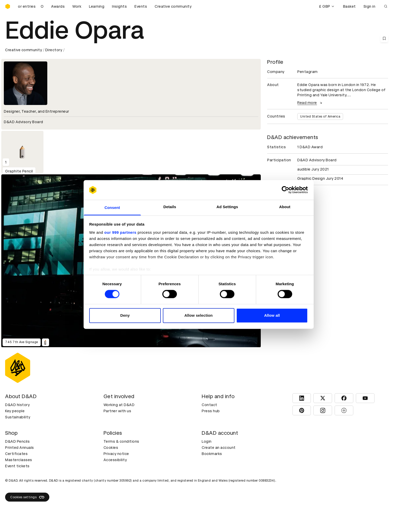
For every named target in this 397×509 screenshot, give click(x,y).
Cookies (111, 448)
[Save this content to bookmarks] (384, 38)
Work (76, 6)
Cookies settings (27, 497)
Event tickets (17, 466)
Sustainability (17, 417)
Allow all (272, 315)
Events (140, 6)
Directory (53, 50)
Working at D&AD (119, 405)
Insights (119, 6)
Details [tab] (169, 207)
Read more (310, 102)
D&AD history (17, 405)
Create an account (219, 448)
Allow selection (198, 315)
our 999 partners (120, 232)
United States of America (320, 116)
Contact (209, 405)
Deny (125, 315)
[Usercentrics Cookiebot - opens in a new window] (285, 190)
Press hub (211, 411)
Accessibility (115, 460)
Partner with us (117, 411)
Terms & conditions (121, 441)
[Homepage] (7, 6)
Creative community (173, 6)
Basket (349, 6)
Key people (15, 411)
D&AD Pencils (17, 441)
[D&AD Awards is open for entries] (30, 6)
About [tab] (284, 207)
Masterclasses (18, 460)
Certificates (16, 454)
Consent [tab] (112, 207)
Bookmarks (212, 454)
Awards (58, 6)
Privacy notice (116, 454)
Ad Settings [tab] (227, 207)
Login (207, 441)
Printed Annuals (19, 448)
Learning (96, 6)
